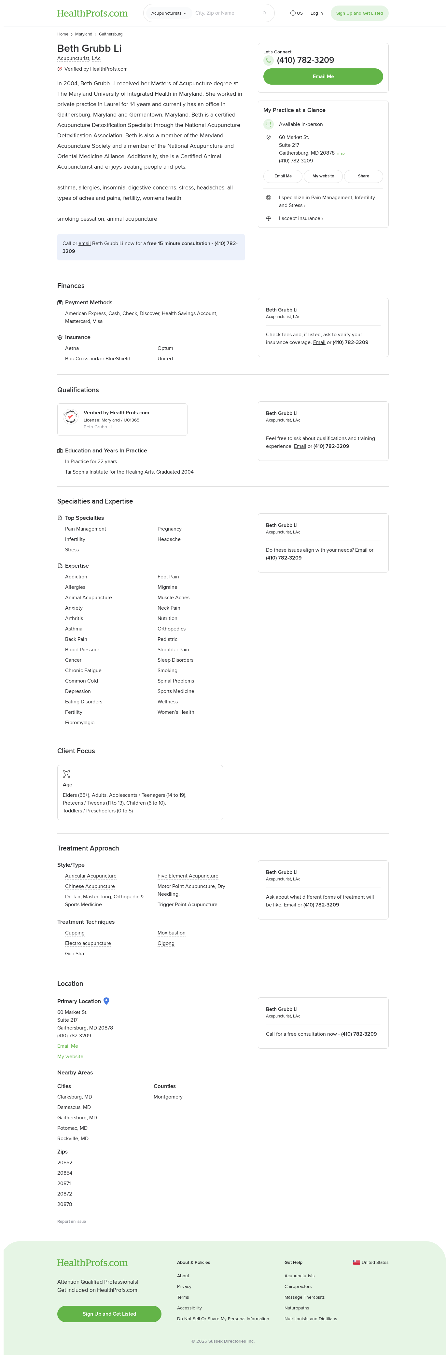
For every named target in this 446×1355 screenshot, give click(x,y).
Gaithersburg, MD (77, 1117)
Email (84, 243)
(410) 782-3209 (298, 60)
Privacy (184, 1286)
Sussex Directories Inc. (231, 1341)
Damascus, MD (74, 1107)
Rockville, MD (73, 1138)
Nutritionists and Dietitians (311, 1318)
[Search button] (265, 13)
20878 (64, 1204)
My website (70, 1056)
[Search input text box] (225, 13)
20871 (64, 1183)
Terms (183, 1297)
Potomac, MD (72, 1128)
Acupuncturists (166, 13)
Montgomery (168, 1097)
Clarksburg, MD (74, 1097)
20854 (64, 1173)
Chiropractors (298, 1286)
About (183, 1276)
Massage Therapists (305, 1297)
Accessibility (189, 1308)
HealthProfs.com (92, 13)
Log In (317, 13)
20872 (64, 1194)
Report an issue (71, 1221)
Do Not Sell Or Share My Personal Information (223, 1318)
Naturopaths (297, 1308)
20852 (64, 1162)
